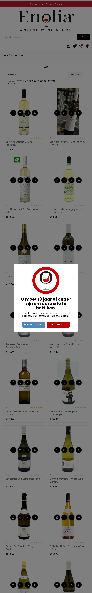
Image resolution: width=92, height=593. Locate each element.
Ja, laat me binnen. (34, 324)
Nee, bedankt (58, 324)
